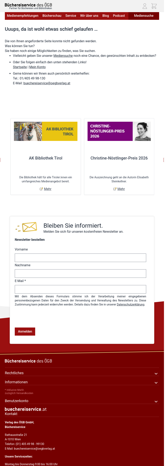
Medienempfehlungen (22, 16)
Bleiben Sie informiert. (73, 225)
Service (70, 16)
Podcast (119, 16)
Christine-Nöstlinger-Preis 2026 (119, 158)
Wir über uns (89, 16)
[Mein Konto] (145, 6)
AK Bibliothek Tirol (45, 158)
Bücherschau (51, 16)
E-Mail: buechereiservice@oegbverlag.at (30, 432)
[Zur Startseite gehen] (28, 4)
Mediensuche (143, 16)
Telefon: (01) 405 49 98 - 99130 (24, 427)
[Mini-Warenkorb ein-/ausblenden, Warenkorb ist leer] (154, 6)
